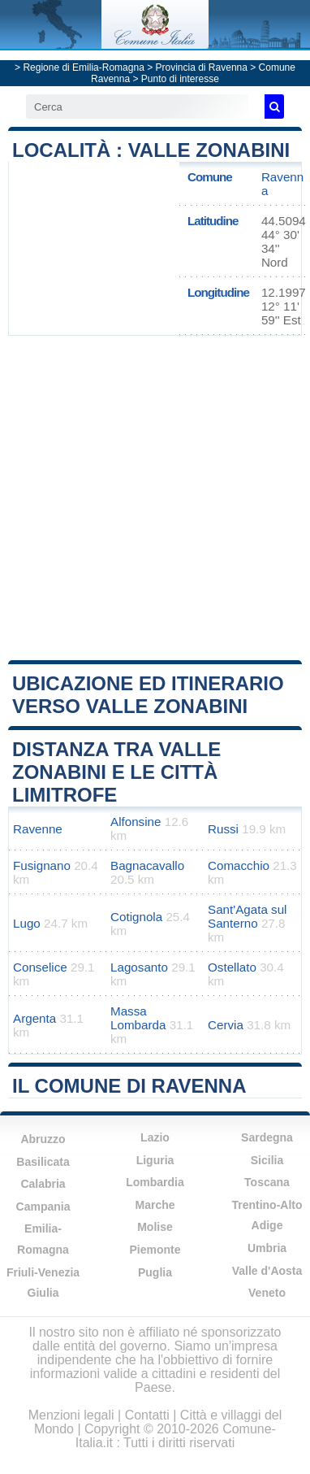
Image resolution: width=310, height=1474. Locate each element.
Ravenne (37, 829)
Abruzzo (42, 1139)
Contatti (147, 1415)
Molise (155, 1226)
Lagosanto (139, 967)
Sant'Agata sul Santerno (247, 916)
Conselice (40, 967)
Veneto (267, 1292)
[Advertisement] (155, 496)
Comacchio (238, 865)
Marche (154, 1204)
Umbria (267, 1247)
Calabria (42, 1183)
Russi (223, 829)
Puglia (155, 1272)
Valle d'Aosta (267, 1270)
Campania (43, 1206)
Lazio (155, 1137)
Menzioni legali (71, 1415)
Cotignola (136, 917)
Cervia (225, 1025)
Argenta (34, 1018)
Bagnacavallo (147, 865)
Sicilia (267, 1160)
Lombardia (155, 1182)
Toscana (267, 1182)
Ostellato (232, 967)
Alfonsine (135, 821)
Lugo (27, 923)
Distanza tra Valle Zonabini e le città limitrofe (116, 772)
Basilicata (42, 1161)
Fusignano (42, 865)
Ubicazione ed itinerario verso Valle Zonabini (148, 694)
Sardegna (267, 1137)
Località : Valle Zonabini (151, 150)
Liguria (155, 1160)
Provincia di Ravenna (202, 67)
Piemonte (154, 1249)
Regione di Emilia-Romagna (83, 67)
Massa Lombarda (138, 1018)
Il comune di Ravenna (129, 1086)
